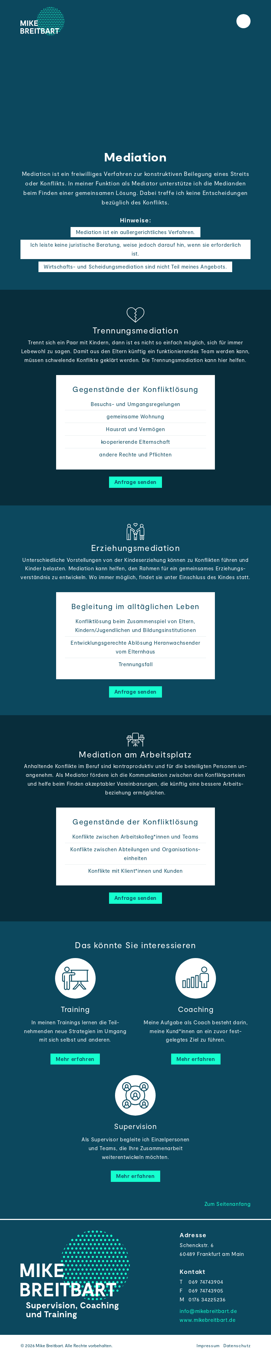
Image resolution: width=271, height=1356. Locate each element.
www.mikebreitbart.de (207, 1320)
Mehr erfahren (75, 1059)
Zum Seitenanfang (227, 1204)
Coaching (195, 1009)
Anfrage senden (135, 482)
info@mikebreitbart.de (208, 1311)
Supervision (135, 1126)
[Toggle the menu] (243, 21)
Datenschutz (237, 1345)
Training (75, 1009)
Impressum (208, 1345)
